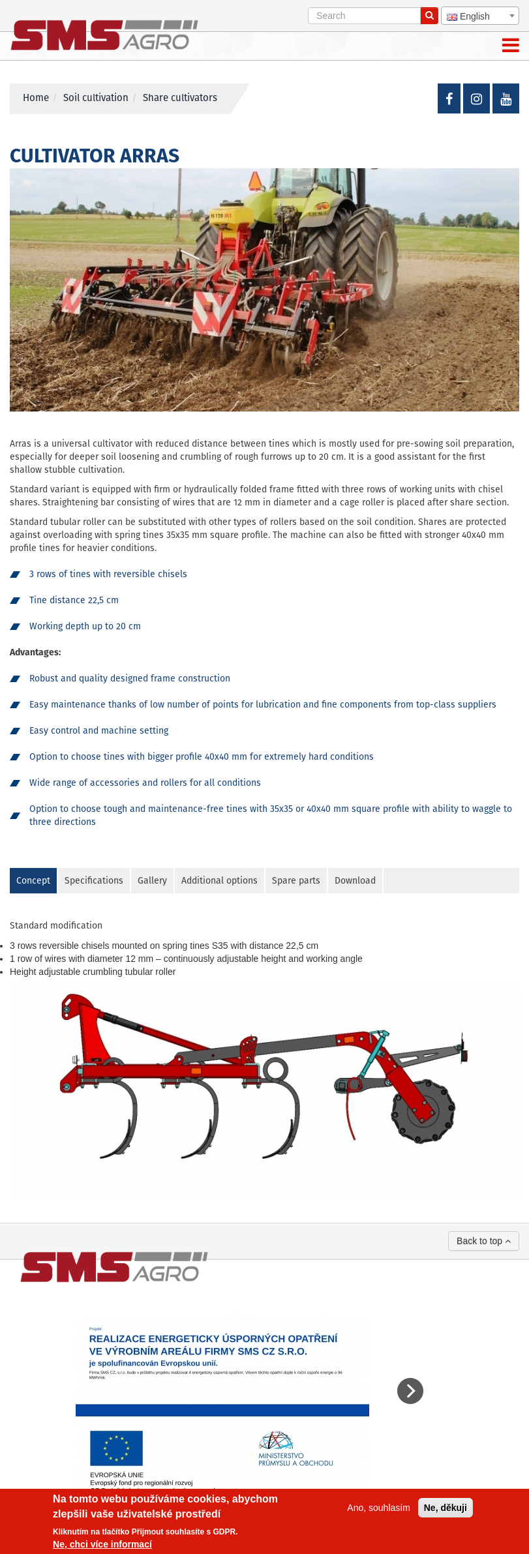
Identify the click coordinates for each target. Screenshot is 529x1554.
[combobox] (480, 16)
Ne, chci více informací (102, 1544)
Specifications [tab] (94, 881)
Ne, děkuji (445, 1507)
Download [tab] (355, 881)
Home (36, 98)
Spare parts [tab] (296, 881)
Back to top (484, 1241)
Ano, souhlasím (378, 1507)
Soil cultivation (95, 98)
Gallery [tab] (152, 881)
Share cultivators (180, 98)
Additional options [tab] (219, 881)
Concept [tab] (33, 881)
